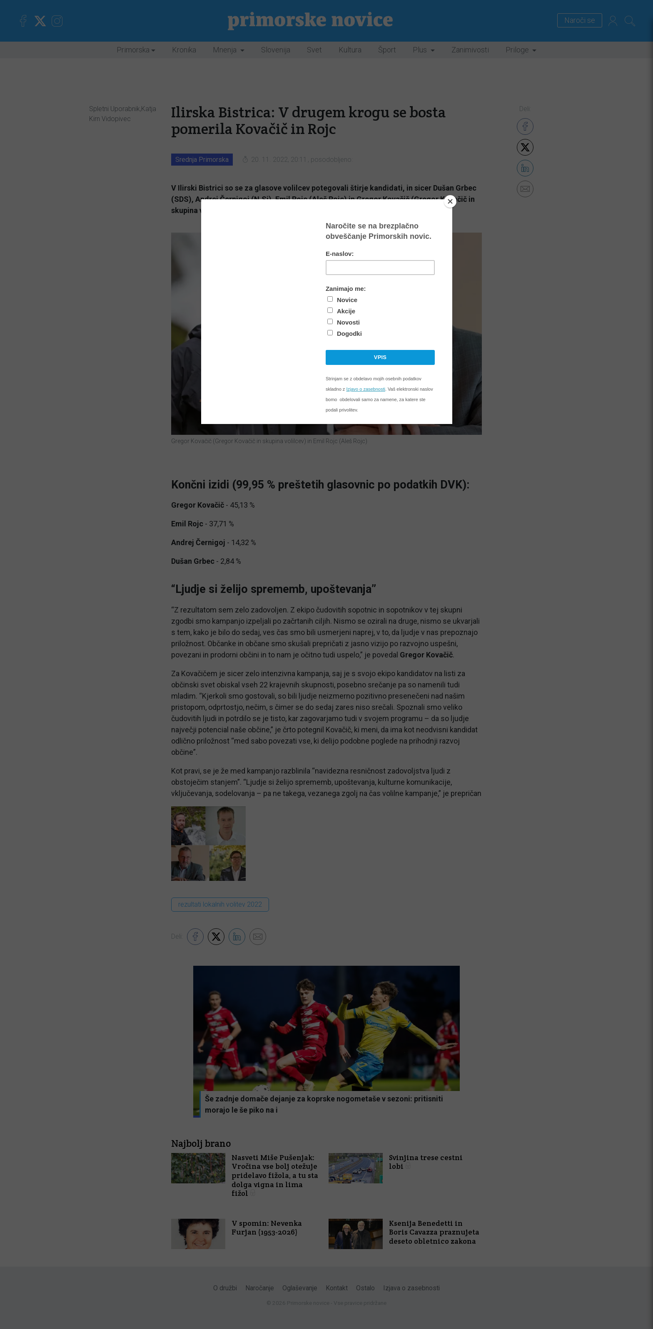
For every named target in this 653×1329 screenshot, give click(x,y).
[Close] (450, 201)
